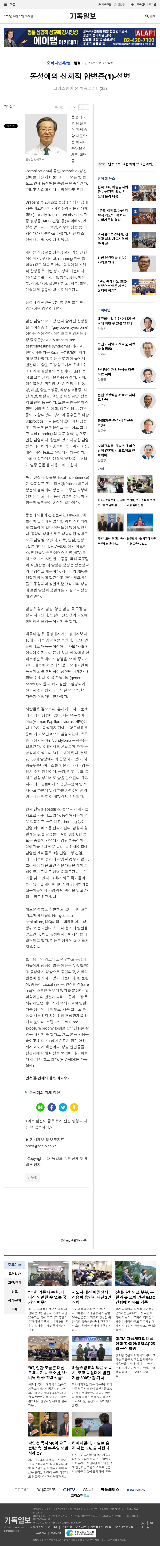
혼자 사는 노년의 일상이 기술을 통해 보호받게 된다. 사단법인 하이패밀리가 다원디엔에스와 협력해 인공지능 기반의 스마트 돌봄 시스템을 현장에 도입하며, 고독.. (92, 1463)
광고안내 (52, 1527)
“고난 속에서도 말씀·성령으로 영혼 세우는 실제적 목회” (113, 286)
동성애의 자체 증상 (44, 1092)
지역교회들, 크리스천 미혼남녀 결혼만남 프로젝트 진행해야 (116, 450)
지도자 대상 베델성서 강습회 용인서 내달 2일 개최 (91, 1297)
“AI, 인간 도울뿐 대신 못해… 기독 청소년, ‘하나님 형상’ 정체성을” (47, 1373)
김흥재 (102, 354)
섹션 (9, 4)
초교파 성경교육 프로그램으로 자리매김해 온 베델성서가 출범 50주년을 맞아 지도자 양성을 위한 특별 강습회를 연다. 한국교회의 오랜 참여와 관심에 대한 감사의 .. (91, 1319)
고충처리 (41, 1533)
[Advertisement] (127, 130)
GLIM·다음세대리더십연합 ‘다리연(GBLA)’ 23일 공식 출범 (135, 1343)
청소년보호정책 (124, 1527)
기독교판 (106, 4)
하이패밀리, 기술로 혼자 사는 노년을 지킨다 (90, 1445)
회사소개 (38, 1527)
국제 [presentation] (15, 1309)
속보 (102, 164)
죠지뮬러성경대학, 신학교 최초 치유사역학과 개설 (113, 239)
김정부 (102, 430)
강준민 (102, 379)
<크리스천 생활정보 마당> (73, 1240)
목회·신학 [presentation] (14, 1300)
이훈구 (102, 405)
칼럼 (77, 63)
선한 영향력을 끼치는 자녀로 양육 (113, 260)
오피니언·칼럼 (58, 63)
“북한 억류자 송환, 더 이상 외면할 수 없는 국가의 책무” (47, 1297)
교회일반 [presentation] (15, 1274)
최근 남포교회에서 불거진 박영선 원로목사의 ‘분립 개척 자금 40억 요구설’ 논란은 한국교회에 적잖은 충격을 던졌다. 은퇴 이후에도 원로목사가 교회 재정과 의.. (48, 1468)
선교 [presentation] (15, 1291)
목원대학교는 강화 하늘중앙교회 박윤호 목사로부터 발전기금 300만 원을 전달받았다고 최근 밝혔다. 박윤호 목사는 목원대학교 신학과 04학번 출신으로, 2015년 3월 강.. (92, 1394)
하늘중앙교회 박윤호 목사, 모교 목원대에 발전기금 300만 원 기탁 (92, 1373)
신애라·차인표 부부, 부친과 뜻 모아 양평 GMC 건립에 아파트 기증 (135, 1297)
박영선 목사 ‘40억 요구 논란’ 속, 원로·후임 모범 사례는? (48, 1448)
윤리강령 (56, 1533)
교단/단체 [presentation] (14, 1282)
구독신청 (141, 4)
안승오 (102, 328)
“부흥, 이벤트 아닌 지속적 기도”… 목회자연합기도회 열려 (113, 215)
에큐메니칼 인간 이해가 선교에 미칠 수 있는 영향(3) (116, 321)
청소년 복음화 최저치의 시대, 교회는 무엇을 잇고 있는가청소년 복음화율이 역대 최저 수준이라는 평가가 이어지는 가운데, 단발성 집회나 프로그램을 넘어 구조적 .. (135, 1365)
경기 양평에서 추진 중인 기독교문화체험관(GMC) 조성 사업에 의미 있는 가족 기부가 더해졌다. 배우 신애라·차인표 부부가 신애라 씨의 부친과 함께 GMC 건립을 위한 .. (135, 1319)
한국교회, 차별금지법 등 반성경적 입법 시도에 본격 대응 (113, 192)
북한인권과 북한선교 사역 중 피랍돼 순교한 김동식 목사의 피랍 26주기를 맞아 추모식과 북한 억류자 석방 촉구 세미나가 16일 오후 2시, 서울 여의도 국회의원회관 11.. (48, 1319)
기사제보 (81, 1527)
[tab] (14, 1273)
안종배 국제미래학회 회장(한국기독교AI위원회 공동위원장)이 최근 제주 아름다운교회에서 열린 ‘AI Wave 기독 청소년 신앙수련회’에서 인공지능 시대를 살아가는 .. (47, 1394)
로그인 (152, 4)
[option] (112, 492)
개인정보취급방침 (100, 1527)
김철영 (102, 460)
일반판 (121, 4)
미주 (131, 4)
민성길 (33, 1178)
